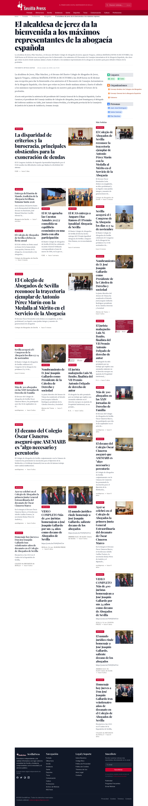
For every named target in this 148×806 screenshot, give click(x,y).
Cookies (113, 799)
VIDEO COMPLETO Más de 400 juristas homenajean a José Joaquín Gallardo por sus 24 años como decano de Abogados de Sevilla (53, 525)
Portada (29, 13)
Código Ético (80, 761)
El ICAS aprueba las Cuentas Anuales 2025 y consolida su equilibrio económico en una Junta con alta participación (53, 225)
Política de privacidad (119, 776)
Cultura (106, 13)
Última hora (40, 13)
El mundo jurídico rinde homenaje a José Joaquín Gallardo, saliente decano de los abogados (79, 520)
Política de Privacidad (83, 764)
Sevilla (49, 13)
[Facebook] (17, 778)
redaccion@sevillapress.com (39, 800)
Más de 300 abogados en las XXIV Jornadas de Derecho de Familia (27, 390)
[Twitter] (21, 778)
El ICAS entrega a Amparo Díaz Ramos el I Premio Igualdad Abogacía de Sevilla (80, 220)
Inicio (16, 16)
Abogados (47, 16)
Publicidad (108, 781)
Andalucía (58, 13)
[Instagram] (25, 778)
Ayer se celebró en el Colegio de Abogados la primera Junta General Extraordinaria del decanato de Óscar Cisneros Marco (27, 498)
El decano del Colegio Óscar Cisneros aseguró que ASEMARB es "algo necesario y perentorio (105, 456)
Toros (85, 13)
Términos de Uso (81, 769)
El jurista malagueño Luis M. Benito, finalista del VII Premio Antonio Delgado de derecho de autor (80, 379)
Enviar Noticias (110, 786)
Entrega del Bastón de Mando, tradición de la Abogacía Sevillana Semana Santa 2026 (26, 197)
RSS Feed (49, 789)
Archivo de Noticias (52, 787)
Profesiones (117, 13)
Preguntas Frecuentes (112, 783)
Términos (120, 799)
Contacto (79, 775)
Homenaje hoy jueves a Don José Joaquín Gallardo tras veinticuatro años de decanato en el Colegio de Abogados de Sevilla (27, 544)
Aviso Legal (79, 772)
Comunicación (96, 13)
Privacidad (105, 799)
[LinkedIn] (29, 778)
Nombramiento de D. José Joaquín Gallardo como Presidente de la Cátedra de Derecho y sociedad (53, 379)
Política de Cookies (82, 766)
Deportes (76, 13)
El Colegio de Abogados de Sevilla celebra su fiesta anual (27, 237)
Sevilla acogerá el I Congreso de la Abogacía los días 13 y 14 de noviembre (27, 354)
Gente (68, 13)
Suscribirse (118, 770)
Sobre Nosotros (81, 758)
